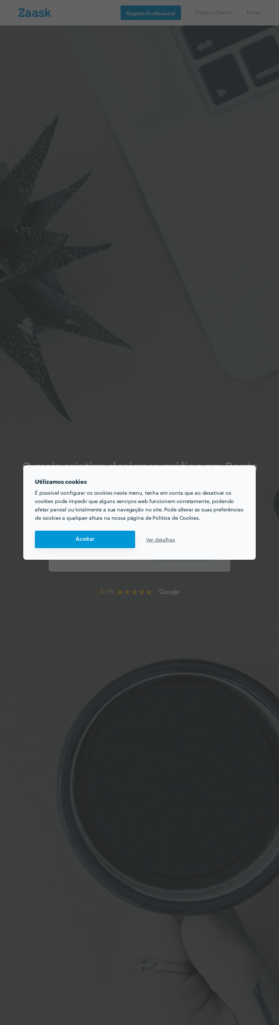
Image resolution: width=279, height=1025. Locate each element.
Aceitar (85, 539)
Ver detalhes (160, 539)
